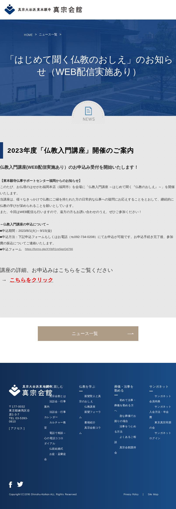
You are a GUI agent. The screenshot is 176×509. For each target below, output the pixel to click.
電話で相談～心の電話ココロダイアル (55, 438)
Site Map (153, 494)
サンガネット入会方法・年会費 (160, 412)
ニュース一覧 (48, 34)
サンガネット (159, 386)
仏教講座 (90, 406)
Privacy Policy (131, 494)
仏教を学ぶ (87, 386)
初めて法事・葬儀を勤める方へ (125, 405)
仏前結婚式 (56, 448)
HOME (28, 35)
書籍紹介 (90, 422)
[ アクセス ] (16, 428)
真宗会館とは (57, 396)
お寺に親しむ (53, 386)
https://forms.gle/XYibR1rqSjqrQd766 (52, 249)
